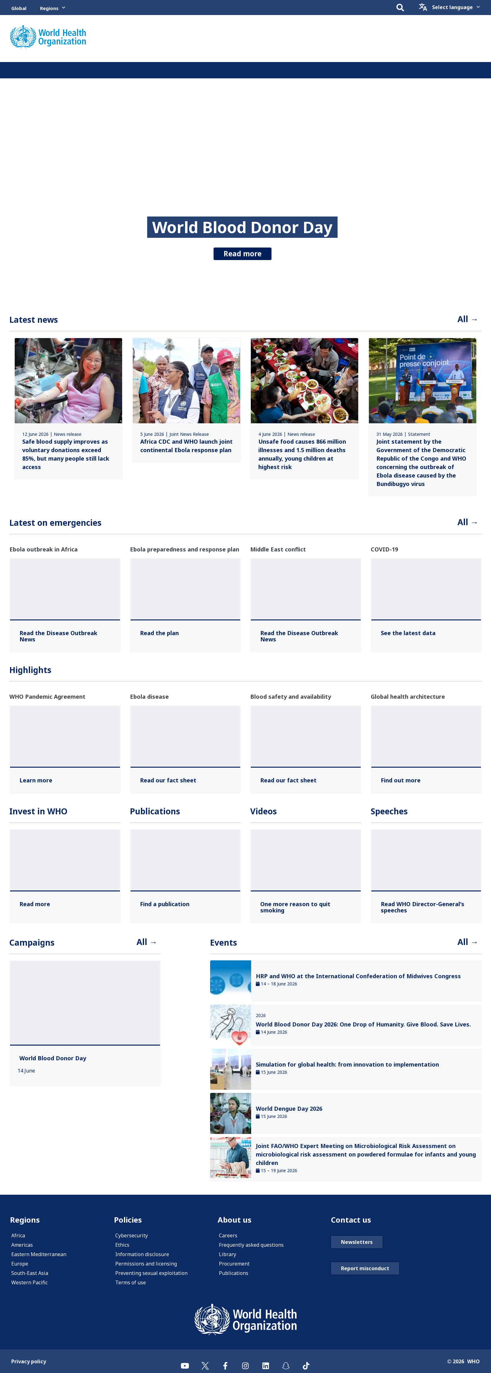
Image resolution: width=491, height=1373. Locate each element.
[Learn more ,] (36, 780)
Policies (128, 1219)
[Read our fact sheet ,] (168, 780)
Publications (233, 1273)
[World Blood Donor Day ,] (53, 1058)
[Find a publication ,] (164, 904)
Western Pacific (29, 1282)
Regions (49, 8)
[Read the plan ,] (159, 633)
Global (18, 8)
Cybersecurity (131, 1235)
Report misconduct (365, 1268)
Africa (18, 1235)
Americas (22, 1244)
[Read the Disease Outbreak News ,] (65, 636)
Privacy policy (28, 1361)
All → (467, 319)
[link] (68, 408)
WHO (473, 1361)
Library (227, 1254)
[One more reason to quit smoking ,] (305, 907)
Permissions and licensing (146, 1263)
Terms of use (130, 1282)
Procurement (234, 1263)
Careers (228, 1235)
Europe (19, 1263)
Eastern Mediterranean (38, 1254)
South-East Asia (29, 1273)
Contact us (351, 1219)
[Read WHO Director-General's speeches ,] (426, 907)
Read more (242, 253)
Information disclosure (142, 1254)
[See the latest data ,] (408, 633)
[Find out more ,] (400, 780)
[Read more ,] (35, 904)
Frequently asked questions (251, 1244)
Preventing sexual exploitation (151, 1273)
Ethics (122, 1244)
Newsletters (357, 1242)
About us (234, 1219)
